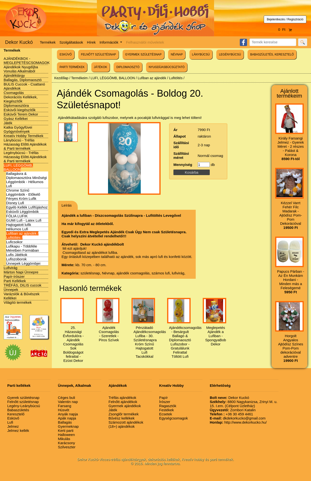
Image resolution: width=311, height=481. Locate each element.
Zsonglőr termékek (124, 414)
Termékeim (79, 78)
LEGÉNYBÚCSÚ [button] (230, 54)
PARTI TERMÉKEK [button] (72, 67)
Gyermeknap (68, 426)
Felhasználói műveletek (145, 42)
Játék (8, 123)
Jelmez (13, 426)
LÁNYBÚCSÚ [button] (201, 54)
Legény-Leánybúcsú (23, 406)
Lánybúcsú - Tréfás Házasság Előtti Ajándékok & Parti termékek (25, 144)
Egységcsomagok (173, 418)
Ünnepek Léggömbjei (23, 263)
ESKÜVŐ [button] (66, 54)
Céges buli (66, 398)
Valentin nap (68, 402)
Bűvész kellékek (122, 418)
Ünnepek (11, 289)
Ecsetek (165, 414)
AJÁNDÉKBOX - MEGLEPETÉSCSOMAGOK (27, 60)
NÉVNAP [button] (177, 54)
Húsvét (63, 410)
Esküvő (13, 418)
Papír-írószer (14, 276)
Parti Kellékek (15, 281)
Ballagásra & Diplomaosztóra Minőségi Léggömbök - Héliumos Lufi (26, 179)
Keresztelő (15, 414)
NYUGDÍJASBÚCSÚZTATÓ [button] (167, 67)
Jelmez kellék (18, 430)
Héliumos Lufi (17, 229)
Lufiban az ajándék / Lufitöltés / (22, 235)
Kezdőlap (61, 78)
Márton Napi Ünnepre (21, 272)
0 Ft (285, 29)
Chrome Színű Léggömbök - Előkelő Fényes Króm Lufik (23, 194)
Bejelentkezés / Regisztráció (285, 19)
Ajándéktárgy (14, 75)
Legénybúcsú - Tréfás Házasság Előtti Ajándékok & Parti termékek (25, 157)
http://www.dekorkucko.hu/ (238, 422)
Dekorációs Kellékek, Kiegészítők (21, 99)
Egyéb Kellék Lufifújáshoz (27, 207)
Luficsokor (14, 242)
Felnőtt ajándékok (123, 402)
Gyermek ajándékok (125, 406)
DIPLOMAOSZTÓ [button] (127, 67)
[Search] (272, 42)
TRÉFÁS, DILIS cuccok (22, 285)
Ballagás (65, 422)
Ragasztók (167, 406)
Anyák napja (68, 414)
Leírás (67, 205)
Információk (109, 42)
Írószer (164, 402)
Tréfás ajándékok (122, 398)
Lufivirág (10, 268)
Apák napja (67, 418)
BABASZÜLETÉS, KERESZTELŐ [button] (272, 54)
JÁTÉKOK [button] (100, 67)
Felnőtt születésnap (23, 402)
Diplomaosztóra (16, 105)
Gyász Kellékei (16, 118)
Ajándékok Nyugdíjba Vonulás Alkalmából (21, 69)
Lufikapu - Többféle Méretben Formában (22, 248)
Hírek (91, 42)
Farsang (64, 406)
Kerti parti (65, 430)
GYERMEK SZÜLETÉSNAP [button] (143, 54)
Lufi (10, 422)
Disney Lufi (15, 203)
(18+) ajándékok (122, 426)
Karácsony (66, 443)
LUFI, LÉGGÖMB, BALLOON (18, 167)
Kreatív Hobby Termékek (23, 136)
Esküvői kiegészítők (20, 110)
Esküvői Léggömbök (22, 211)
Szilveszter (67, 447)
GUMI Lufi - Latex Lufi (23, 220)
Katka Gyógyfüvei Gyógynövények (18, 129)
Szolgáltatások (71, 42)
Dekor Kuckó (19, 42)
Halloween (66, 435)
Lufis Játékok (16, 255)
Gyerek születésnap (23, 398)
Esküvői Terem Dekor (21, 114)
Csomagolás (14, 93)
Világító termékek (18, 302)
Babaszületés (18, 410)
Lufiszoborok (16, 259)
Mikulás (64, 439)
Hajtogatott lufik (18, 225)
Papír (163, 398)
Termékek (48, 42)
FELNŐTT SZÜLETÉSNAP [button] (98, 54)
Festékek (166, 410)
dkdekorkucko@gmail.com (237, 418)
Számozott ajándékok (126, 422)
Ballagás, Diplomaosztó (23, 80)
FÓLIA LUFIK (17, 216)
